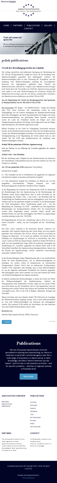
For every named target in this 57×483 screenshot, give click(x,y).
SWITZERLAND (35, 427)
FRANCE (33, 408)
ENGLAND (33, 405)
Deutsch (5, 1)
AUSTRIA (33, 402)
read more (28, 376)
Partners (17, 25)
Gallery (48, 25)
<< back (7, 322)
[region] (28, 43)
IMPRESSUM (6, 406)
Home (6, 25)
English (12, 1)
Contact (28, 28)
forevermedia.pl (28, 478)
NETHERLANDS (35, 417)
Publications (33, 25)
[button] (26, 51)
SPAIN (32, 424)
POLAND (33, 420)
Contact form (35, 441)
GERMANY (33, 411)
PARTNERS (5, 402)
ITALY (32, 414)
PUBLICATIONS (7, 404)
